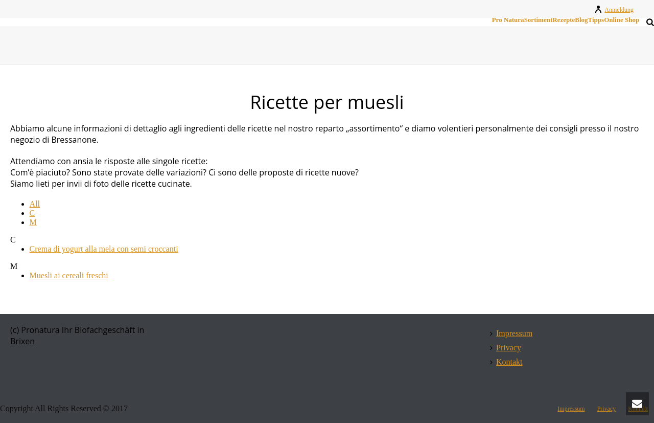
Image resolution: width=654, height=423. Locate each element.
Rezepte (563, 20)
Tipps (596, 20)
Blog (581, 20)
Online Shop (621, 20)
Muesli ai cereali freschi (69, 275)
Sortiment (538, 20)
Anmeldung (614, 9)
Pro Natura (508, 20)
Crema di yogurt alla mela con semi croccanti (104, 248)
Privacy (505, 347)
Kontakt (506, 362)
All (35, 203)
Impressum (511, 333)
